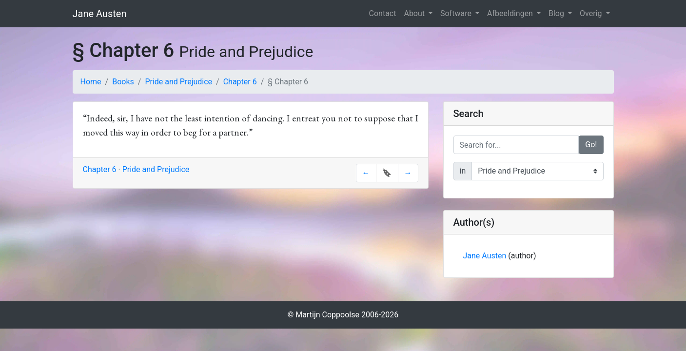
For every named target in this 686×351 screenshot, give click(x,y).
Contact (382, 13)
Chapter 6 (240, 81)
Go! (591, 144)
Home (90, 81)
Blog (557, 13)
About (415, 13)
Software (456, 13)
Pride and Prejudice (178, 81)
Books (123, 81)
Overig (592, 13)
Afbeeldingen (511, 13)
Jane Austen (100, 14)
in (463, 171)
